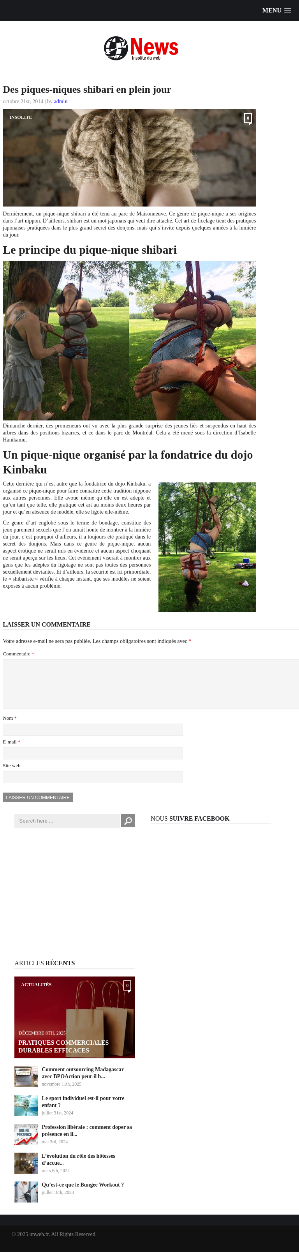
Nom (10, 727)
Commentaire (18, 654)
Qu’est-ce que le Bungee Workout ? (83, 1194)
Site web (11, 775)
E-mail (11, 751)
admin (60, 101)
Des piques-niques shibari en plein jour (87, 89)
